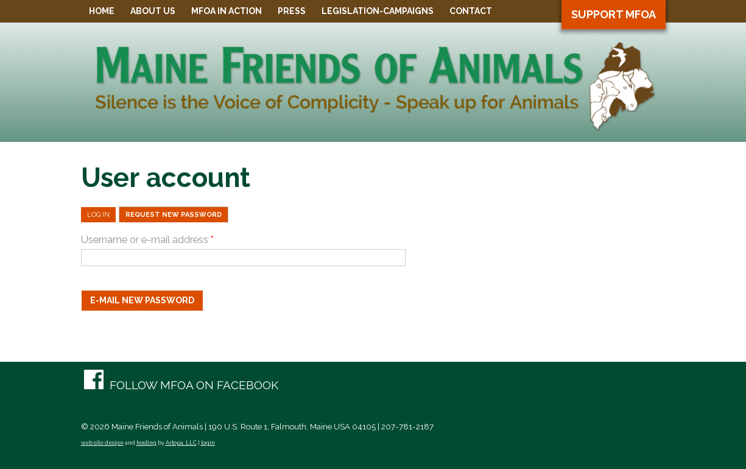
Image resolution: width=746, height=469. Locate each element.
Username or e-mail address (147, 239)
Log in (98, 215)
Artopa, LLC (181, 443)
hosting (146, 443)
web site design (102, 443)
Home (101, 11)
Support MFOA (613, 14)
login (208, 443)
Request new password (176, 215)
